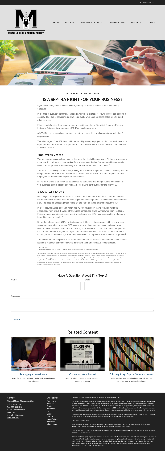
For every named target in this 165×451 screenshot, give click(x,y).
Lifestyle (50, 416)
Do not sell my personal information (122, 416)
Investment (51, 404)
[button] (69, 22)
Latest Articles (52, 419)
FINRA (116, 424)
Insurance (51, 409)
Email (87, 280)
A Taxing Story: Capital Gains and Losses (132, 374)
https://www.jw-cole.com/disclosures (111, 430)
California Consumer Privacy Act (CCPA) (136, 414)
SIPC (120, 424)
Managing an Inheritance (33, 374)
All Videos (51, 422)
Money (49, 414)
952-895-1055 (147, 2)
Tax (48, 411)
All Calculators (52, 424)
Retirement (51, 401)
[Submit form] (17, 319)
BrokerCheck (116, 397)
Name (14, 280)
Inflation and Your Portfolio (82, 374)
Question (15, 296)
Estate (49, 406)
